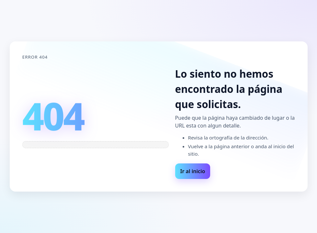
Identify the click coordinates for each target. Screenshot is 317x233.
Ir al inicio (192, 171)
